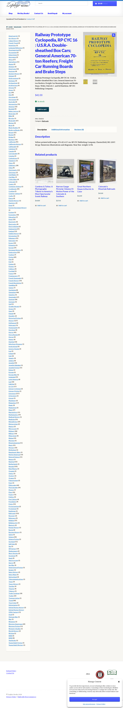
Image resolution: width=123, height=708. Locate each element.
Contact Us (38, 13)
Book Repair (53, 13)
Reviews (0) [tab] (79, 130)
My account (67, 13)
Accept (94, 699)
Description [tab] (42, 130)
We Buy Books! (23, 13)
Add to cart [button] (41, 205)
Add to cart (42, 109)
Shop (11, 13)
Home (10, 27)
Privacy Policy (100, 704)
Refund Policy (11, 671)
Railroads (17, 27)
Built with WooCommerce (27, 697)
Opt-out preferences (89, 704)
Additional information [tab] (60, 130)
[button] (119, 682)
